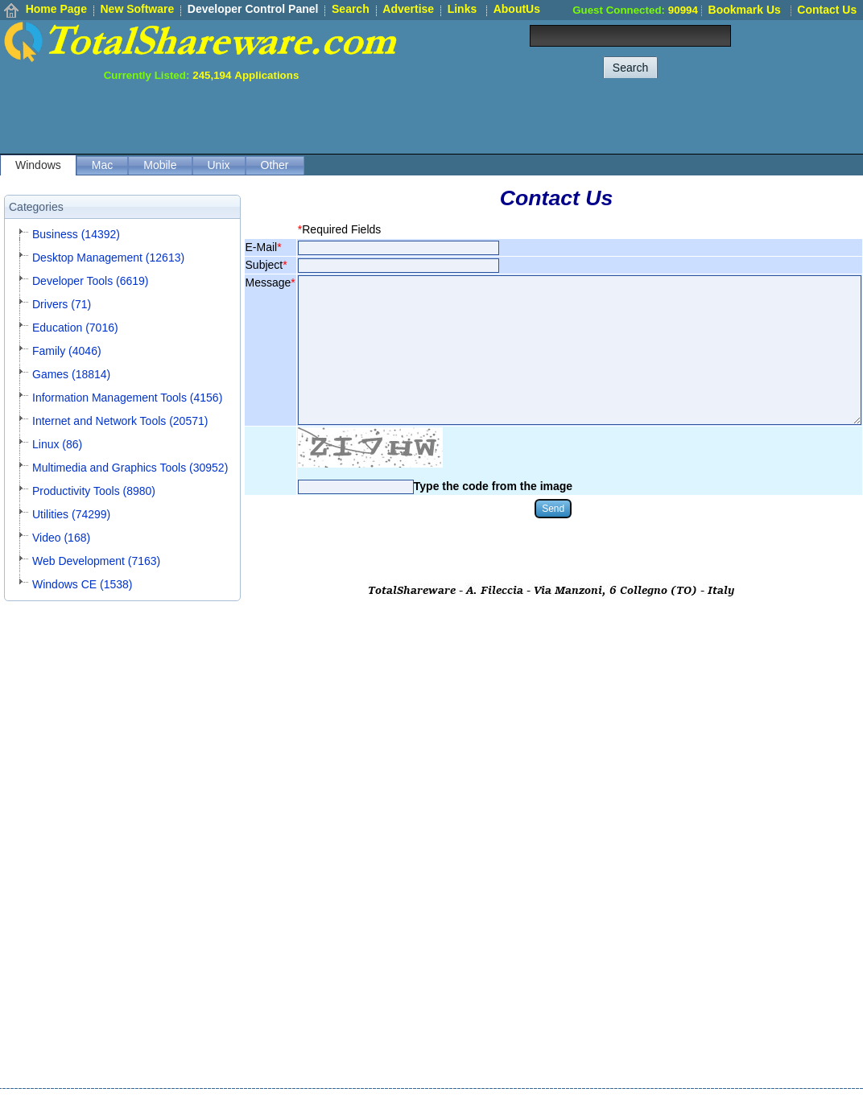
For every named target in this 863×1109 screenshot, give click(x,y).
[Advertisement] (570, 117)
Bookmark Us (744, 9)
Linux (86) (57, 444)
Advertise (408, 8)
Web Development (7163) (96, 560)
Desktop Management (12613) (108, 257)
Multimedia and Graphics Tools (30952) (130, 467)
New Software (137, 8)
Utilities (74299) (71, 514)
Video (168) (61, 537)
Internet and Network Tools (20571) (120, 420)
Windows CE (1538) (82, 584)
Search (351, 8)
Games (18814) (71, 374)
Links (462, 8)
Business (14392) (76, 234)
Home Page (56, 8)
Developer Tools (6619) (90, 280)
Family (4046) (66, 350)
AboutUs (516, 8)
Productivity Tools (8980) (93, 490)
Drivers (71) (61, 304)
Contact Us (827, 9)
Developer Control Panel (253, 8)
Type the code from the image (493, 486)
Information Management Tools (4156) (127, 397)
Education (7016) (75, 327)
